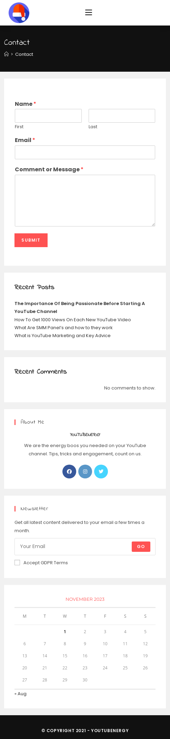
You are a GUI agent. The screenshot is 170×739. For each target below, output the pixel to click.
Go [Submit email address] (141, 546)
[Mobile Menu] (88, 13)
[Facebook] (69, 471)
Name (25, 104)
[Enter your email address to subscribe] (84, 546)
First (19, 127)
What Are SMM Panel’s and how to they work (63, 327)
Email (25, 140)
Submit (30, 240)
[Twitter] (101, 471)
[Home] (6, 54)
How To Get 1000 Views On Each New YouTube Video (72, 319)
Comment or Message (49, 169)
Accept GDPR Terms (41, 562)
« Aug (20, 693)
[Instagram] (85, 471)
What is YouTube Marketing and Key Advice (62, 335)
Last (93, 127)
